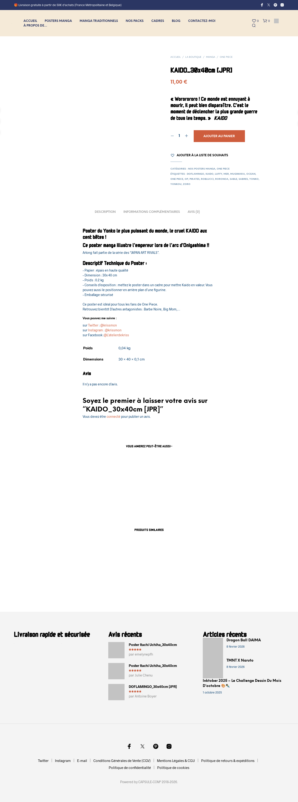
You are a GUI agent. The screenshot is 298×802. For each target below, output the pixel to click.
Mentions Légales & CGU (176, 760)
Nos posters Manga (201, 169)
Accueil (30, 21)
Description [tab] (105, 212)
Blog (176, 21)
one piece (176, 179)
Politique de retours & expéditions (227, 760)
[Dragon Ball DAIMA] (213, 648)
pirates (195, 179)
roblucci (207, 179)
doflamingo (195, 174)
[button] (255, 21)
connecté (113, 416)
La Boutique (193, 57)
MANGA (210, 57)
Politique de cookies (173, 767)
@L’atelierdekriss (116, 335)
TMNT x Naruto (240, 661)
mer (226, 174)
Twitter (93, 325)
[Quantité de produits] (179, 136)
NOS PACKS (135, 21)
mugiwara (237, 174)
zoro (186, 184)
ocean (250, 174)
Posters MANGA (58, 21)
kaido (209, 174)
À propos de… (35, 25)
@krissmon (108, 325)
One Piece (226, 57)
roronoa (221, 179)
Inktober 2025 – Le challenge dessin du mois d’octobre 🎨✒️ (242, 683)
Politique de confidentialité (130, 767)
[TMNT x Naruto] (213, 668)
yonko (254, 179)
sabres (243, 179)
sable (233, 179)
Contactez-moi (201, 21)
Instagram (95, 330)
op (186, 179)
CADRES (157, 21)
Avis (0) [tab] (194, 212)
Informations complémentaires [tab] (151, 212)
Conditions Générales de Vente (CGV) (122, 760)
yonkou (176, 184)
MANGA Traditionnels (99, 21)
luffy (218, 174)
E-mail (82, 760)
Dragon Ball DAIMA (244, 640)
